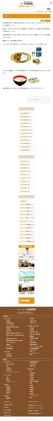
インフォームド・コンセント (13, 372)
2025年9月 (25, 140)
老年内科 (32, 379)
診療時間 (8, 321)
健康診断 (32, 336)
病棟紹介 (7, 384)
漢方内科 (32, 375)
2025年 (24, 164)
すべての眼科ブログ (27, 231)
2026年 (24, 161)
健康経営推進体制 (34, 361)
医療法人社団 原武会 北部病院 (24, 419)
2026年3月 (25, 120)
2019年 (24, 184)
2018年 (24, 188)
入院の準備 (9, 356)
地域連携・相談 (8, 404)
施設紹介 (8, 392)
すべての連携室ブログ (28, 241)
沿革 (7, 366)
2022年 (24, 174)
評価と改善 (32, 365)
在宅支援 (8, 368)
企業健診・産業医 (34, 338)
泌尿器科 (32, 389)
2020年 (24, 181)
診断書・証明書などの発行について (14, 333)
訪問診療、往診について (12, 338)
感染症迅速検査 (33, 344)
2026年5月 (25, 113)
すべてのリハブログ (27, 221)
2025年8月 (25, 143)
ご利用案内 (5, 316)
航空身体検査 (33, 342)
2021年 (24, 178)
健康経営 (7, 395)
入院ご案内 (7, 351)
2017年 (24, 191)
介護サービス (8, 401)
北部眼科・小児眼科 (33, 410)
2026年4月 (25, 116)
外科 (31, 383)
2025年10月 (25, 136)
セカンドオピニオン (11, 342)
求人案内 (7, 407)
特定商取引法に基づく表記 (12, 327)
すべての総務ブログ (27, 207)
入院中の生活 (33, 320)
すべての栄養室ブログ (28, 224)
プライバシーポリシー (34, 401)
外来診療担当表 (10, 323)
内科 (31, 371)
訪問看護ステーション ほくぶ (36, 405)
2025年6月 (25, 150)
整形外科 (32, 387)
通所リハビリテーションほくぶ (36, 408)
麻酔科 (31, 391)
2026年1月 (25, 126)
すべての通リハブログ (28, 218)
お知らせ (24, 201)
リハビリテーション (11, 381)
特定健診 (32, 330)
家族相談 (8, 344)
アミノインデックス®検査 (36, 346)
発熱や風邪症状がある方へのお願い (14, 340)
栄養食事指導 (9, 348)
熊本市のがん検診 (34, 332)
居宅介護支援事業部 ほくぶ (35, 413)
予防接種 (32, 328)
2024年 (24, 168)
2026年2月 (25, 123)
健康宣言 (8, 398)
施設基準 (8, 388)
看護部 (7, 379)
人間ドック (32, 340)
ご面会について (33, 322)
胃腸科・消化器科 (34, 381)
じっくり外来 (9, 346)
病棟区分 (8, 386)
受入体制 (8, 390)
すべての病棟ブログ (27, 228)
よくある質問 (49, 11)
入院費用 (32, 318)
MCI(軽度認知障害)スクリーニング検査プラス (34, 350)
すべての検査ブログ (27, 238)
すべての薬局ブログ (27, 214)
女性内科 (32, 377)
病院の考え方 (8, 361)
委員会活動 (9, 370)
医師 (7, 377)
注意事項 (8, 329)
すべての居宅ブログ (27, 234)
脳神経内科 (32, 373)
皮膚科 (31, 385)
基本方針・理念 (10, 364)
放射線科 (32, 393)
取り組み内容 (33, 363)
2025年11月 (25, 133)
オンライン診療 (10, 325)
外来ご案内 (7, 318)
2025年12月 (25, 130)
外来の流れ (9, 331)
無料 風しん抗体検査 (35, 334)
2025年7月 (25, 146)
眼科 (31, 397)
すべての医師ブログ (27, 204)
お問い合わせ (40, 11)
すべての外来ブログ (27, 211)
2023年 (24, 171)
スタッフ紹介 (8, 375)
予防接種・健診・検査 (33, 325)
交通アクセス (8, 412)
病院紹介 (5, 359)
